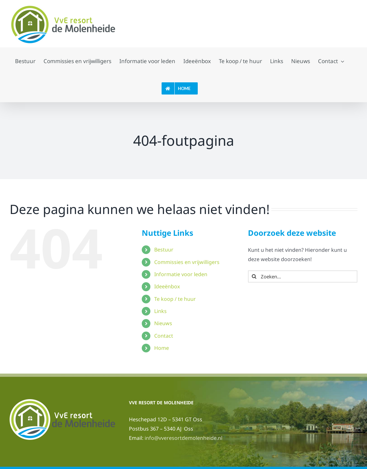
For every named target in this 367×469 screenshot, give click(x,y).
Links (160, 311)
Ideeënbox (167, 286)
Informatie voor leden (180, 274)
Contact (163, 335)
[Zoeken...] (302, 276)
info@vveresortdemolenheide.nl (183, 437)
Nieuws (163, 323)
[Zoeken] (254, 276)
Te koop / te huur (175, 298)
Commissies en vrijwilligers (186, 262)
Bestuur (163, 249)
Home (161, 347)
